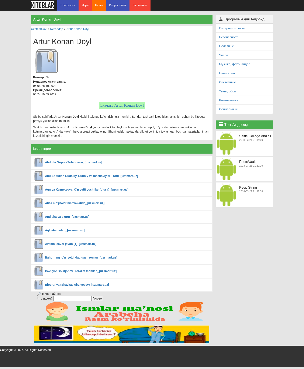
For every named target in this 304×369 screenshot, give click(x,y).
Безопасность (229, 37)
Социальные (228, 109)
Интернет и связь (232, 28)
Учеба (223, 55)
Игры (85, 5)
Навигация (227, 73)
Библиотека (140, 5)
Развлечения (228, 100)
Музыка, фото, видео (234, 64)
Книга (99, 5)
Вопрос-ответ (117, 5)
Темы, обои (227, 91)
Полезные (226, 46)
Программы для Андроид (242, 19)
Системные (227, 82)
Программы (68, 5)
